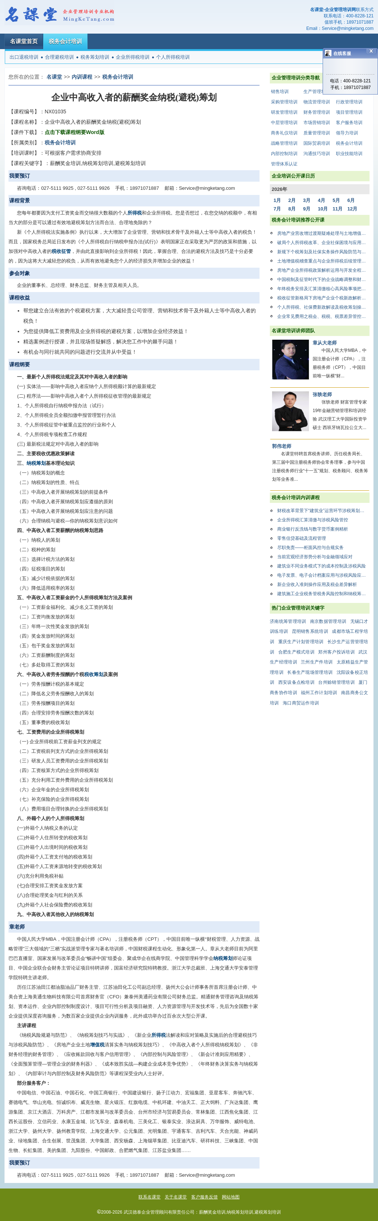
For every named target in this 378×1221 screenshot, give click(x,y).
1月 (277, 200)
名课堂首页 (24, 41)
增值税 (97, 1044)
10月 (323, 209)
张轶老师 (322, 394)
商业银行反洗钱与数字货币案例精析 (312, 529)
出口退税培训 (24, 57)
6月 (351, 200)
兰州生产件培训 (317, 662)
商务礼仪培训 (284, 133)
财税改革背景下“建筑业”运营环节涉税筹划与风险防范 (323, 510)
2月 (292, 200)
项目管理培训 (349, 112)
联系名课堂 (149, 1197)
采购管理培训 (284, 101)
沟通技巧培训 (316, 153)
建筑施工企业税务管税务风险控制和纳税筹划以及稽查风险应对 (323, 593)
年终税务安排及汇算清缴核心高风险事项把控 (323, 288)
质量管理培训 (316, 133)
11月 (338, 209)
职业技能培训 (349, 153)
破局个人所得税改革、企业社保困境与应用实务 (323, 242)
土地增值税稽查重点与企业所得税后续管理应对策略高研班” (323, 261)
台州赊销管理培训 (336, 682)
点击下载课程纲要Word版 (74, 132)
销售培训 (280, 91)
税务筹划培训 (94, 57)
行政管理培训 (349, 101)
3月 (306, 200)
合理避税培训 (59, 57)
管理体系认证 (284, 164)
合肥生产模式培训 (296, 652)
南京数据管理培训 (328, 621)
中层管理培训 (284, 122)
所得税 (134, 213)
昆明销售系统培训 (310, 631)
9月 (306, 209)
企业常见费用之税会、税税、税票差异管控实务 (323, 316)
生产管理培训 (316, 91)
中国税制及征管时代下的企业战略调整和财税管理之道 (323, 279)
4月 (321, 200)
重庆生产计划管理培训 (301, 641)
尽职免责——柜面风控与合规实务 (310, 547)
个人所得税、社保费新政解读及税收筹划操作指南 (323, 307)
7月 (277, 209)
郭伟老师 (281, 446)
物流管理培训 (316, 101)
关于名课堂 (176, 1197)
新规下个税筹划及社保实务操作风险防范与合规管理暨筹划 (323, 251)
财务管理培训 (316, 112)
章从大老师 (325, 343)
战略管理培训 (284, 143)
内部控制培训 (284, 153)
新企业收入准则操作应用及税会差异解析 (317, 584)
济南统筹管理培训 (288, 621)
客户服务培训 (349, 122)
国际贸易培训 (316, 143)
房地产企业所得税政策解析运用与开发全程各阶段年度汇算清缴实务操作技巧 (323, 270)
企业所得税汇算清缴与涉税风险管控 (312, 519)
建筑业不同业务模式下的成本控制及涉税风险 (321, 566)
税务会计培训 (65, 41)
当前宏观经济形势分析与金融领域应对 (315, 556)
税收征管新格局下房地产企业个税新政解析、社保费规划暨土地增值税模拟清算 (323, 298)
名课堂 (54, 77)
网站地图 (231, 1197)
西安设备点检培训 (296, 682)
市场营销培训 (316, 122)
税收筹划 (93, 674)
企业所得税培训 (133, 57)
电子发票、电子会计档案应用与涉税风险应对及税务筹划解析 (323, 575)
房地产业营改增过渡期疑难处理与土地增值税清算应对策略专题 (323, 233)
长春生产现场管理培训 (310, 672)
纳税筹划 (36, 463)
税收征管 (61, 251)
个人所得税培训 (173, 57)
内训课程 (82, 77)
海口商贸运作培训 (301, 703)
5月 (336, 200)
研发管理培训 (284, 112)
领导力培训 (347, 133)
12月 (352, 209)
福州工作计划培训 (319, 692)
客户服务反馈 (204, 1197)
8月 (292, 209)
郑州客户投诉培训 (336, 652)
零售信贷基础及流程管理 (301, 538)
